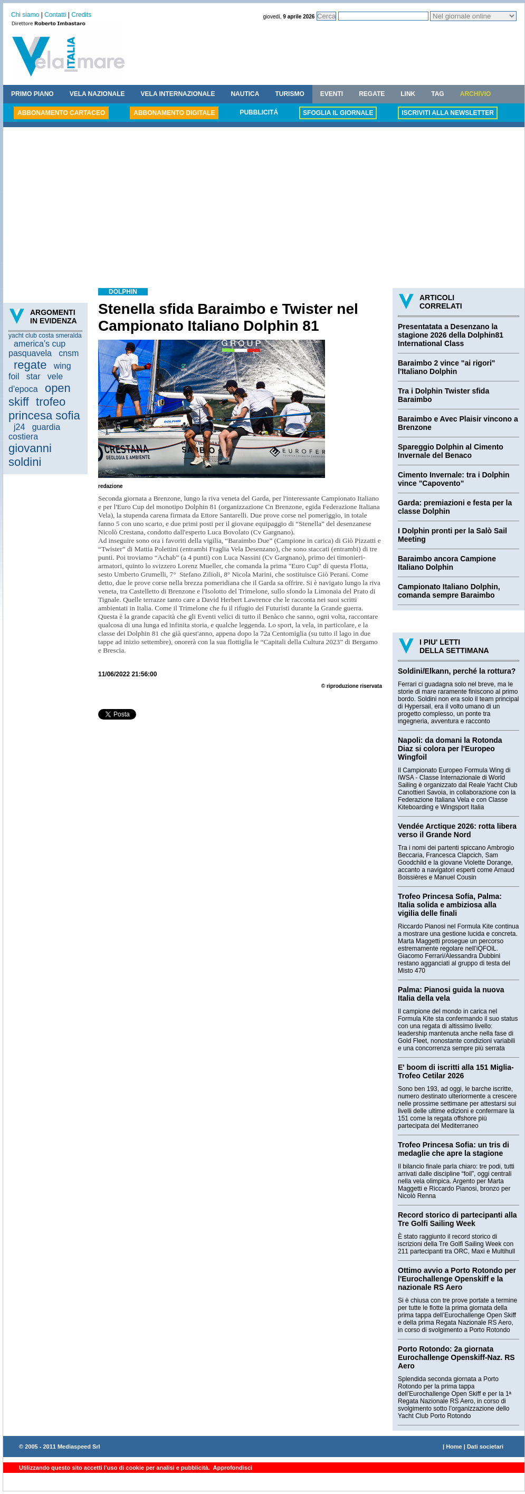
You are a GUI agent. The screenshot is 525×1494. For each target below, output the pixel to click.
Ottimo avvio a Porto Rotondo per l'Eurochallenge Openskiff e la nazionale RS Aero (457, 1278)
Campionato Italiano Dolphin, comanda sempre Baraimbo (449, 590)
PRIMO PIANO (32, 94)
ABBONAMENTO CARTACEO (61, 113)
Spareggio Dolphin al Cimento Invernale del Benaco (450, 451)
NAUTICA (245, 94)
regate (30, 364)
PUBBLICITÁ (259, 112)
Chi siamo (25, 14)
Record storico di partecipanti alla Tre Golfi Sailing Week (457, 1219)
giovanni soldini (30, 455)
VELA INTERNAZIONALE (178, 94)
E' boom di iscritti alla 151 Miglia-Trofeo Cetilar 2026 (456, 1071)
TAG (437, 94)
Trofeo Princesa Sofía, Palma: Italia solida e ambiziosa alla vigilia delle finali (450, 904)
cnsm (69, 353)
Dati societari (485, 1446)
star (33, 376)
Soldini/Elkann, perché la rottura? (457, 671)
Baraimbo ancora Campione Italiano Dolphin (447, 562)
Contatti (55, 14)
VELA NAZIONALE (97, 94)
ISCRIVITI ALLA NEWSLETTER (447, 113)
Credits (81, 14)
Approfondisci (232, 1467)
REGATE (372, 94)
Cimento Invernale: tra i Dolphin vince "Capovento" (454, 479)
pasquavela (30, 353)
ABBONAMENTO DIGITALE (174, 113)
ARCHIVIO (475, 94)
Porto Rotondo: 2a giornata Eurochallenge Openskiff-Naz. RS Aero (456, 1357)
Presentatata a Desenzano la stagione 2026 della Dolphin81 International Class (450, 335)
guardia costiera (34, 432)
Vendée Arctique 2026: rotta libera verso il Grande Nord (457, 830)
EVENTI (331, 94)
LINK (407, 94)
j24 (19, 427)
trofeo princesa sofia (44, 408)
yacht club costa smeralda (45, 335)
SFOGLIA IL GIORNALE (338, 113)
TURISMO (289, 94)
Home (454, 1446)
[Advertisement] (263, 209)
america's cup (39, 343)
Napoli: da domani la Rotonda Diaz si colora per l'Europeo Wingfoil (450, 748)
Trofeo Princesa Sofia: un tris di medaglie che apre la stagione (453, 1149)
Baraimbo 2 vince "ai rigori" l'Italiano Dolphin (446, 367)
